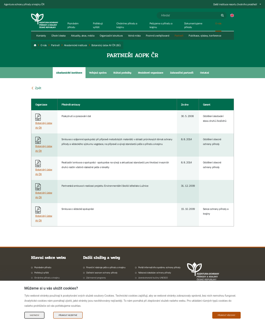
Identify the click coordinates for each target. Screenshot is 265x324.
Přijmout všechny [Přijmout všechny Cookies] (226, 315)
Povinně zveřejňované (157, 35)
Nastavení (34, 315)
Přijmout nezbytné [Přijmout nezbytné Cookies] (68, 315)
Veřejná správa (97, 73)
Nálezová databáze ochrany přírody (154, 272)
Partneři (179, 35)
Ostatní (204, 73)
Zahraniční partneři (181, 73)
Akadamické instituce (69, 73)
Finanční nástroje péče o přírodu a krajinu (105, 267)
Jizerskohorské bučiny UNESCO (153, 277)
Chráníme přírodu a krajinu (47, 277)
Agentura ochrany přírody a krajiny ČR (24, 4)
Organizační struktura (111, 35)
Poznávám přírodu (42, 267)
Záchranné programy (96, 277)
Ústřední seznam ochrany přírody (101, 272)
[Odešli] (222, 15)
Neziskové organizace (150, 73)
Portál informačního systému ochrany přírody (159, 267)
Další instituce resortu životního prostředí (235, 4)
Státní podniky (122, 73)
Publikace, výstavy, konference (205, 35)
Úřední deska (58, 35)
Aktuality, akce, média (82, 35)
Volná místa (134, 35)
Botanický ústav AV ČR (43, 122)
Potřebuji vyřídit (41, 272)
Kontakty (41, 35)
